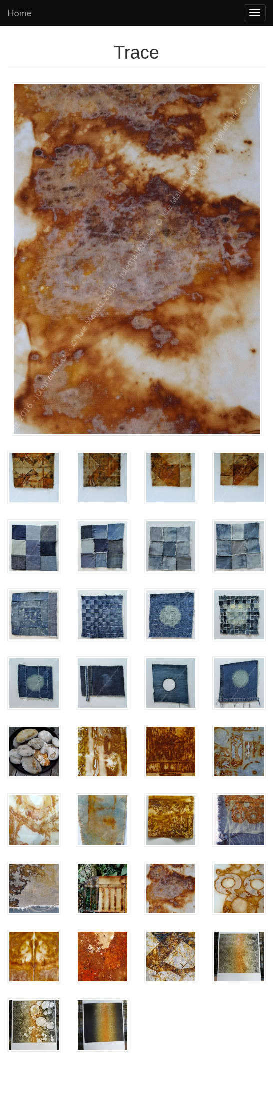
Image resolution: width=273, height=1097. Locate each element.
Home (19, 12)
